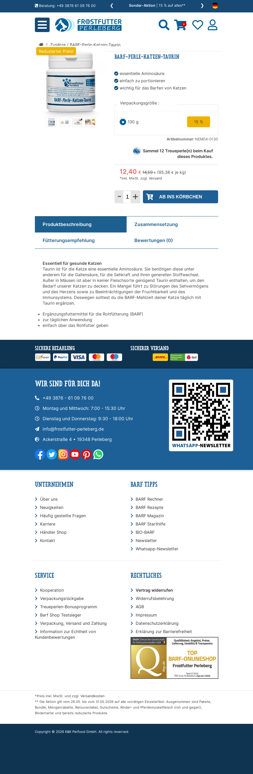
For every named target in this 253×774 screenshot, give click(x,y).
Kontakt (47, 540)
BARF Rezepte (149, 507)
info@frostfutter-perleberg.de (73, 429)
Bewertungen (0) (153, 240)
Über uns (49, 499)
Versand (155, 178)
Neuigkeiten (51, 507)
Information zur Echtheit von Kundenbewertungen (65, 634)
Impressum (146, 615)
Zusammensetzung (156, 224)
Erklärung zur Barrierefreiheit (164, 631)
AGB (140, 606)
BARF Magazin (150, 515)
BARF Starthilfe (150, 524)
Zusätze (58, 44)
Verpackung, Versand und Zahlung (73, 623)
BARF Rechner (149, 499)
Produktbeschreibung (67, 224)
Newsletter (146, 540)
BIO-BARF (145, 532)
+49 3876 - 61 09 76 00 (68, 398)
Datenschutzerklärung (157, 623)
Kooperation (52, 590)
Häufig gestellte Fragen (63, 515)
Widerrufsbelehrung (155, 598)
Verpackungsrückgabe (62, 598)
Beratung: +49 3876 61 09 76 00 (65, 5)
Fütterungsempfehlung (69, 240)
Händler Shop (53, 532)
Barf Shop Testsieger (60, 615)
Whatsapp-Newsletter (157, 548)
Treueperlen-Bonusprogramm (68, 606)
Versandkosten (92, 696)
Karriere (47, 524)
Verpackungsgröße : (140, 103)
